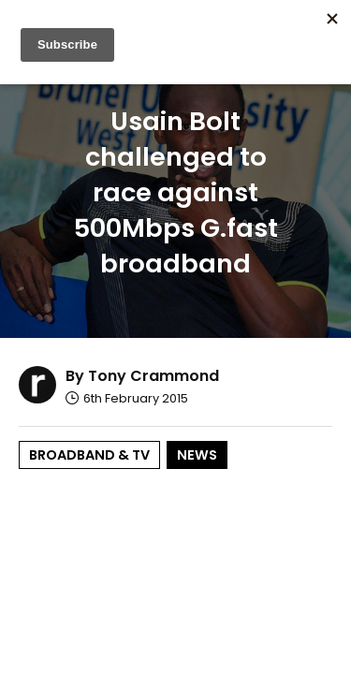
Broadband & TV (89, 455)
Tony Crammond (153, 376)
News (197, 455)
